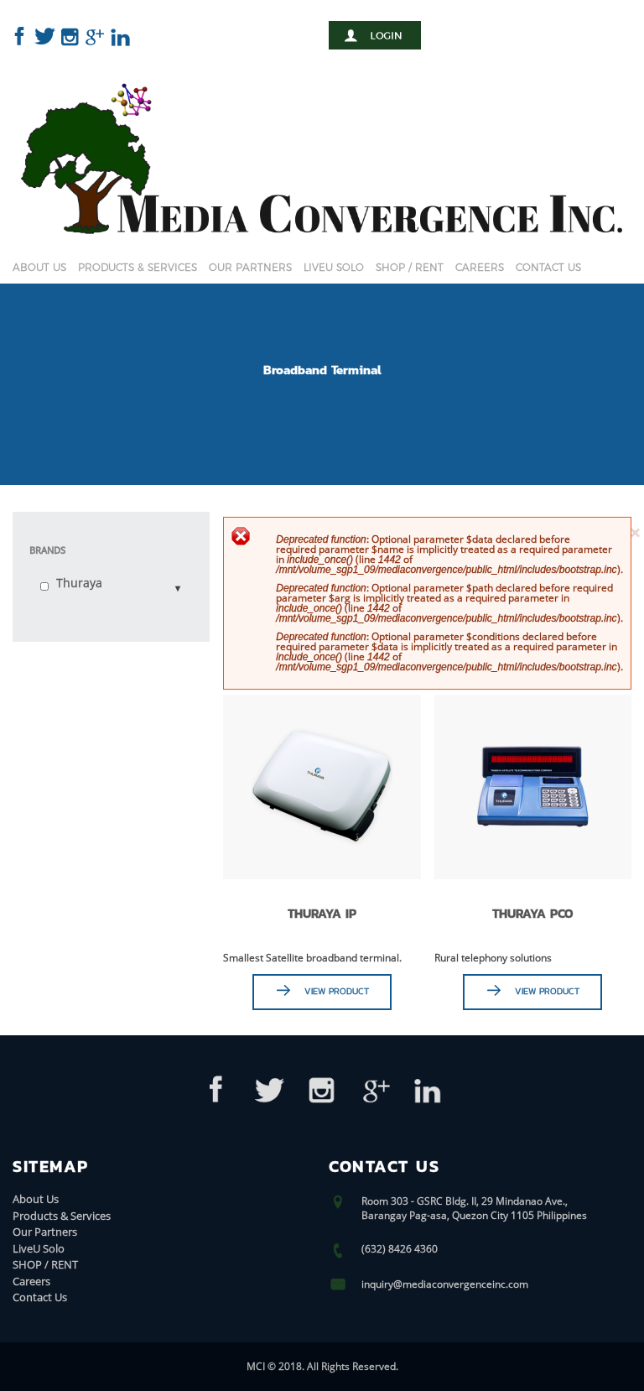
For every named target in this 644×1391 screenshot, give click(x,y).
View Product (336, 991)
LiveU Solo (334, 267)
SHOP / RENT (410, 267)
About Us (39, 267)
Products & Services (137, 267)
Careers (479, 267)
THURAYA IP (322, 913)
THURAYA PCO (533, 913)
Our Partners (250, 267)
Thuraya (79, 583)
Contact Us (548, 267)
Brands (47, 550)
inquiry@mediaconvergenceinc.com (444, 1284)
